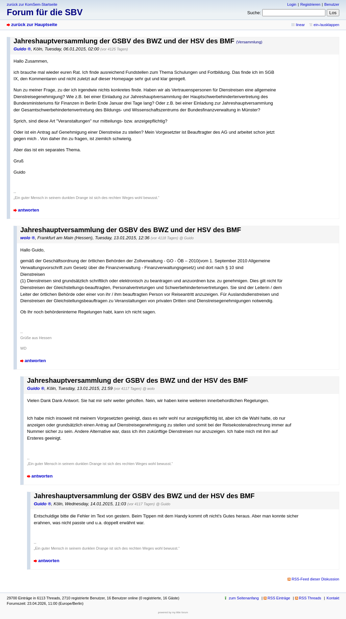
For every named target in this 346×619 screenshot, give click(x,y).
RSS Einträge (279, 598)
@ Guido (186, 238)
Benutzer (331, 4)
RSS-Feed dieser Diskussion (315, 579)
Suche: (254, 12)
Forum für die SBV (45, 12)
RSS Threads (310, 598)
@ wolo (149, 388)
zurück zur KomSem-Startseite (32, 4)
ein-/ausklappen (326, 25)
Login (291, 4)
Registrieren (310, 4)
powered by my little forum (173, 612)
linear (300, 25)
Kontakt (333, 598)
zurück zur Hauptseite (34, 24)
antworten (28, 210)
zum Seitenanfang (244, 598)
